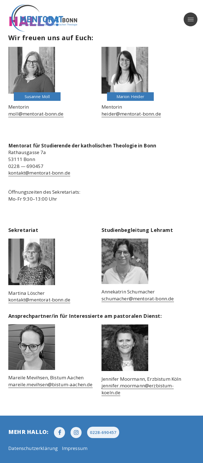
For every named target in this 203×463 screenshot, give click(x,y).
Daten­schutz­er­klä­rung (33, 448)
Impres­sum (75, 448)
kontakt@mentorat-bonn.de (39, 173)
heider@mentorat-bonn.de (131, 114)
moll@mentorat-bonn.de (36, 114)
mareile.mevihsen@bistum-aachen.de (50, 384)
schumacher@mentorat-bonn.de (137, 298)
